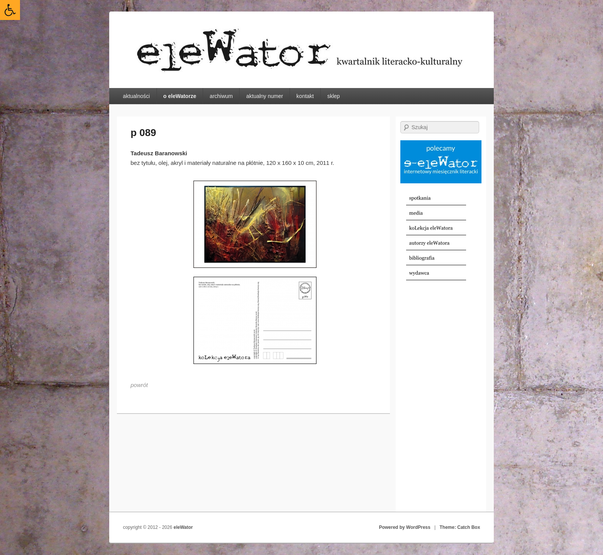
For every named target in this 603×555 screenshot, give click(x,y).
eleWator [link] (183, 527)
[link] (10, 10)
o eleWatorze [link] (180, 96)
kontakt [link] (305, 96)
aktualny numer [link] (264, 96)
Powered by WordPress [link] (404, 527)
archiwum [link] (221, 96)
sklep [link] (333, 96)
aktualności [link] (136, 96)
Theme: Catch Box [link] (460, 527)
